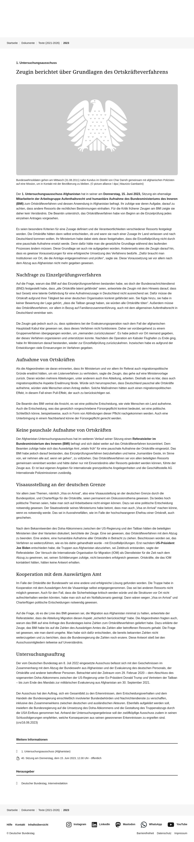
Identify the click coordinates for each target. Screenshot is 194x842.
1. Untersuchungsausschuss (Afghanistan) (46, 751)
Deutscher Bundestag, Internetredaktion (44, 783)
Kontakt (20, 824)
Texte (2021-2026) (49, 42)
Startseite (12, 42)
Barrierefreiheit (145, 833)
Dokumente (28, 42)
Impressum (180, 833)
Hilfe (9, 824)
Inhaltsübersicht (38, 824)
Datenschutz (164, 833)
